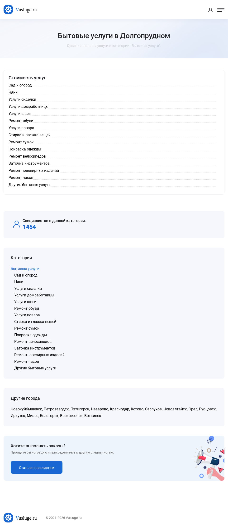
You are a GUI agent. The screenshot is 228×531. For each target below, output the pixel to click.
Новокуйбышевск (26, 409)
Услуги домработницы (34, 295)
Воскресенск (71, 415)
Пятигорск (80, 409)
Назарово (99, 409)
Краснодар (119, 409)
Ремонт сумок (26, 328)
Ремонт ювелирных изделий (39, 355)
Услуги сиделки (28, 288)
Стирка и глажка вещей (35, 321)
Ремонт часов (26, 361)
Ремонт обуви (26, 308)
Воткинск (92, 415)
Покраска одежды (30, 335)
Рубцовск (207, 409)
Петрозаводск (56, 409)
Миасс (32, 415)
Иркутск (18, 415)
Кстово (137, 409)
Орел (193, 409)
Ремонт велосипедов (33, 341)
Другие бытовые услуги (35, 368)
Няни (18, 282)
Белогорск (49, 415)
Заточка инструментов (34, 348)
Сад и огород (26, 275)
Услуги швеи (25, 302)
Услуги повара (27, 315)
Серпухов (153, 409)
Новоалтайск (175, 409)
